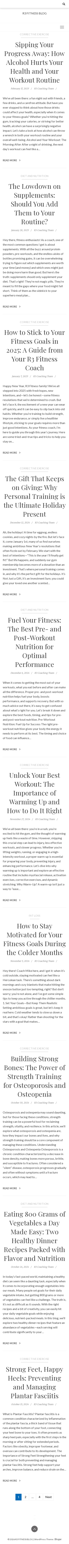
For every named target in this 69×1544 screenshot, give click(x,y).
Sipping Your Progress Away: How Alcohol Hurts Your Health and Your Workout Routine (34, 62)
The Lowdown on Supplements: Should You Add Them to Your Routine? (34, 204)
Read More (11, 160)
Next (48, 1497)
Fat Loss (34, 915)
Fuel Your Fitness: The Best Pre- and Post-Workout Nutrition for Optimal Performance (34, 642)
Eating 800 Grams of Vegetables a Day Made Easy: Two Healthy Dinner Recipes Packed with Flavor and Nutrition (34, 1236)
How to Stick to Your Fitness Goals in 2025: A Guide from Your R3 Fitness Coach (34, 350)
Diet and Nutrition (34, 175)
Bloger (58, 1539)
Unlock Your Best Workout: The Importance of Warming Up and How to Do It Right (34, 793)
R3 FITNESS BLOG (34, 13)
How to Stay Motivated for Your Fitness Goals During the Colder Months (34, 939)
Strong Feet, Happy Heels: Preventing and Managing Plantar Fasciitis (34, 1382)
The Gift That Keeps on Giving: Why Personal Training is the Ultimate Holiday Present (34, 496)
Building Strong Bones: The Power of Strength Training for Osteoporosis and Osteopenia (34, 1076)
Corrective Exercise (34, 34)
